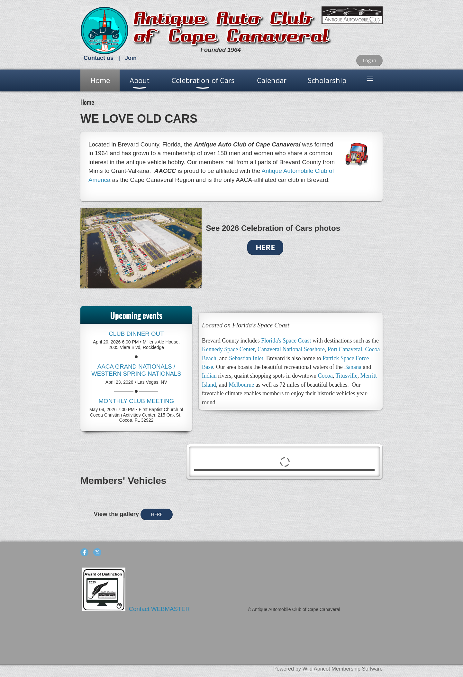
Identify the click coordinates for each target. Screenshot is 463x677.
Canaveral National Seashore (291, 349)
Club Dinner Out (136, 333)
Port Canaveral (345, 349)
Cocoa (325, 375)
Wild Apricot (316, 669)
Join (131, 58)
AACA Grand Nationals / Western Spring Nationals (136, 370)
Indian (209, 375)
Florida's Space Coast (286, 340)
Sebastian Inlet (246, 358)
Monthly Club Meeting (136, 401)
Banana (352, 367)
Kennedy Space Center (228, 349)
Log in (369, 60)
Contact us (98, 58)
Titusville (346, 375)
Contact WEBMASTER (160, 609)
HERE (156, 514)
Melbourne (241, 384)
